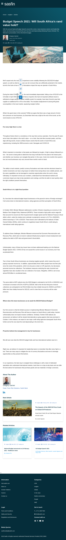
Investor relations (5, 489)
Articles (16, 14)
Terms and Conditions (7, 511)
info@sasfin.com (39, 514)
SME (35, 502)
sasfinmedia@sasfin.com (8, 531)
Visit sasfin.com (5, 483)
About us (3, 486)
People (36, 499)
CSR (35, 483)
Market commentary (39, 496)
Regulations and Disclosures (8, 517)
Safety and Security (6, 514)
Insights (10, 14)
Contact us (4, 496)
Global (36, 489)
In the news (37, 493)
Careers (3, 493)
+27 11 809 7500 (39, 511)
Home (5, 14)
